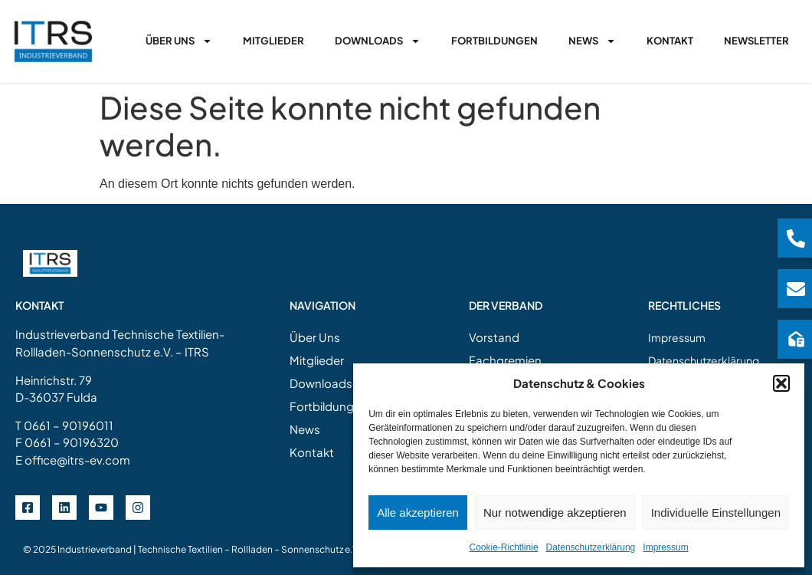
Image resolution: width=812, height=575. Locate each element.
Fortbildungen (494, 40)
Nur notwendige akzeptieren (555, 512)
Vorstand (494, 337)
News (592, 41)
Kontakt (670, 40)
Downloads (378, 41)
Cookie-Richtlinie (504, 547)
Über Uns (179, 41)
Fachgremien (505, 360)
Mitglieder (273, 40)
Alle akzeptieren (418, 512)
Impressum (665, 547)
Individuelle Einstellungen (716, 512)
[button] (781, 383)
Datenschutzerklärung (591, 547)
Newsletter (756, 40)
